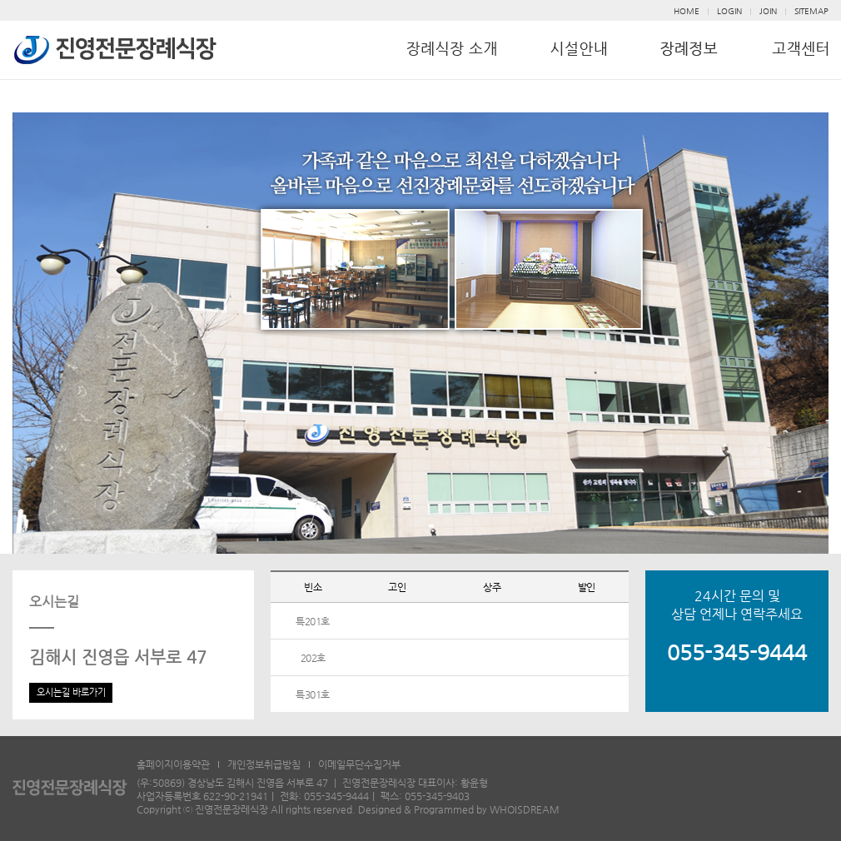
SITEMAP (811, 11)
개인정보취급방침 (264, 764)
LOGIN (729, 11)
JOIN (768, 11)
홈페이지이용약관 (173, 764)
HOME (686, 11)
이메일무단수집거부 (359, 764)
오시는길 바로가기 (71, 692)
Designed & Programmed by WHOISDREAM (459, 809)
